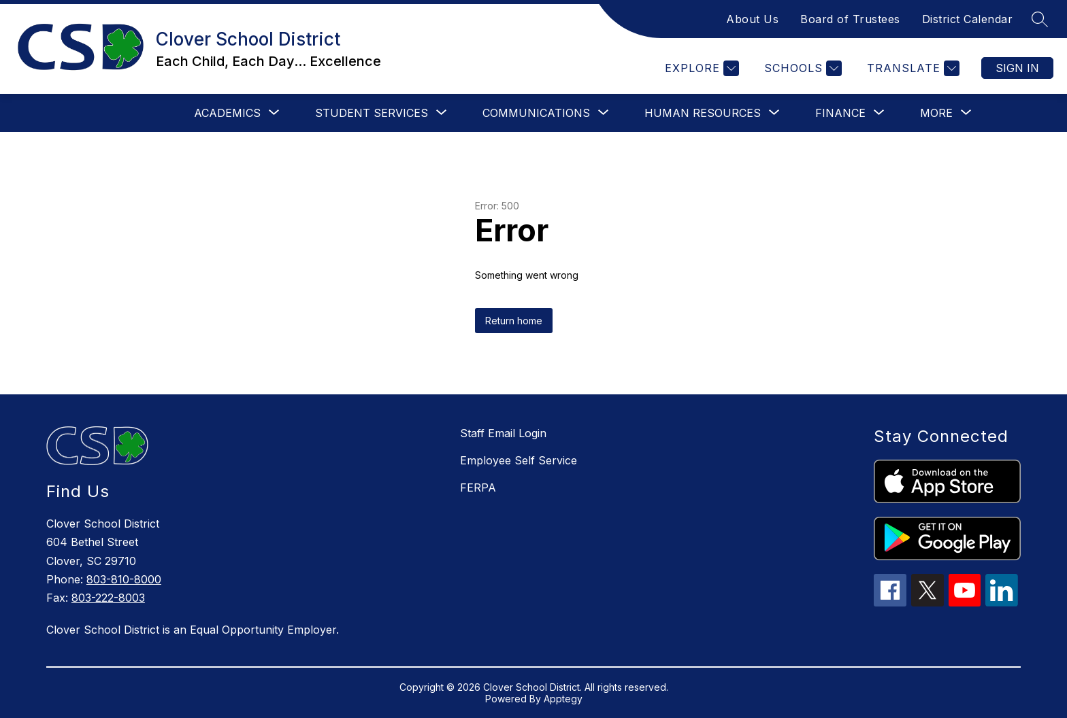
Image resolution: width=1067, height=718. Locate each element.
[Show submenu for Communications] (536, 113)
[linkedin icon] (1001, 602)
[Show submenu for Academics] (227, 113)
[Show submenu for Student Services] (371, 113)
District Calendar (967, 19)
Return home (513, 320)
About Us (752, 19)
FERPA (478, 487)
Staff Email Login (503, 433)
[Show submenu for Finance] (840, 113)
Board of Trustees (850, 19)
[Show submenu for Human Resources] (702, 113)
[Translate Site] (911, 68)
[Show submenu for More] (936, 113)
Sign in (1017, 68)
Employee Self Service (518, 460)
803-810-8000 (123, 579)
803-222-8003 (108, 597)
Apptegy (563, 698)
